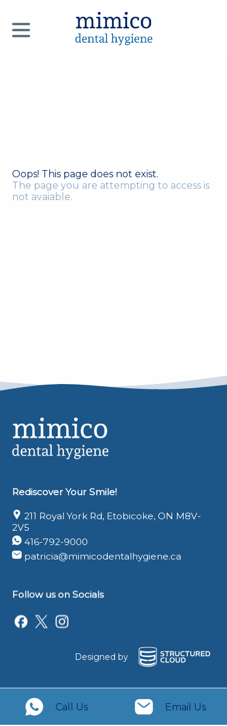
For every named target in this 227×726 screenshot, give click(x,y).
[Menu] (24, 30)
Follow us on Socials (58, 593)
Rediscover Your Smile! (64, 488)
